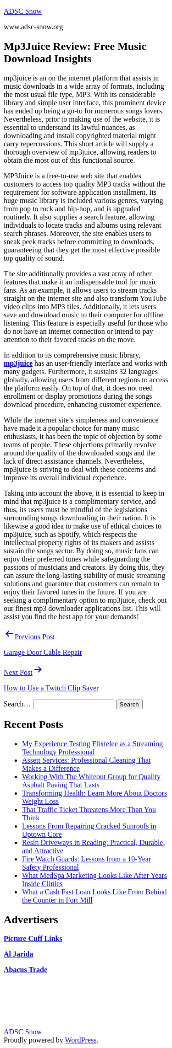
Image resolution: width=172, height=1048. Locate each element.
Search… (17, 704)
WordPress (80, 1040)
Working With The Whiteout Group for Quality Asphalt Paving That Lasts (91, 781)
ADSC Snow (23, 11)
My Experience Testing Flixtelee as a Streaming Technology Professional (92, 748)
